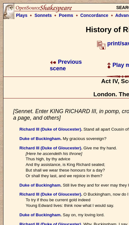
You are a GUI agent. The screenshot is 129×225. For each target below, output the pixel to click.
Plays (22, 15)
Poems (66, 15)
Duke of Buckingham (39, 138)
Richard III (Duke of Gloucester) (50, 129)
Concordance (94, 15)
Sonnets (43, 15)
